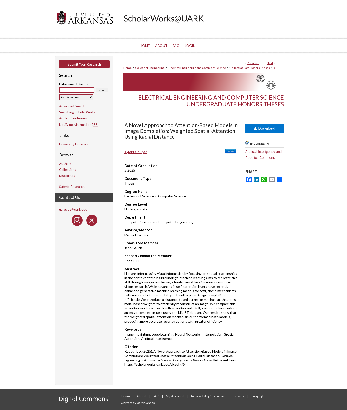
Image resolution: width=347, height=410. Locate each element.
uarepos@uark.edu (73, 209)
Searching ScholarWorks (77, 112)
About (141, 396)
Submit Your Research (84, 64)
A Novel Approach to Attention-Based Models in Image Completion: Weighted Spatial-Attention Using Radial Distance (181, 131)
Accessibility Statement (209, 396)
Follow (230, 151)
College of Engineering (149, 68)
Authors (65, 163)
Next (270, 63)
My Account (175, 396)
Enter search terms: (74, 84)
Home (127, 68)
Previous (253, 63)
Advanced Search (72, 106)
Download (264, 128)
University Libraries (73, 144)
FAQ (156, 396)
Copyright (258, 396)
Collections (67, 170)
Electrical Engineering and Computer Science (197, 68)
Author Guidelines (73, 118)
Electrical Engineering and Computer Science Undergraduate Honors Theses (211, 101)
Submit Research (72, 186)
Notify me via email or (78, 124)
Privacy (239, 396)
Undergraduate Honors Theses (249, 68)
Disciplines (67, 176)
